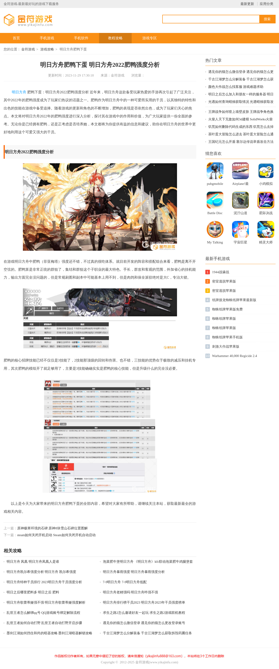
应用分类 (266, 4)
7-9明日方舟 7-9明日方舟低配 (125, 582)
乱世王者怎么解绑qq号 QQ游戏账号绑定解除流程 (43, 612)
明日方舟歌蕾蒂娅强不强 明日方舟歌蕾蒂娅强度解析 (46, 602)
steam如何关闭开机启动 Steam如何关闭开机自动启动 (56, 535)
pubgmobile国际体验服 (215, 185)
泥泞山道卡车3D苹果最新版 (240, 214)
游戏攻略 (47, 49)
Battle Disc (215, 213)
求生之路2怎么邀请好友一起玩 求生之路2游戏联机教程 (144, 612)
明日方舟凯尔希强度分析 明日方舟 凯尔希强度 (41, 572)
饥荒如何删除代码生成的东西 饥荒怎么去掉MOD (241, 127)
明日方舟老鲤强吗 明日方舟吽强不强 (130, 592)
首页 (16, 38)
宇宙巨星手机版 (240, 243)
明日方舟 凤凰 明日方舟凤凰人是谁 (33, 561)
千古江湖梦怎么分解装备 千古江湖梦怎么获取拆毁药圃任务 (147, 633)
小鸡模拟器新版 (266, 185)
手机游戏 (47, 38)
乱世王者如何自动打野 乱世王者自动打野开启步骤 (44, 623)
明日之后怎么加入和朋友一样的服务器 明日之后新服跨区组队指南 (241, 94)
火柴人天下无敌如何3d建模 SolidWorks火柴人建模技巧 (240, 119)
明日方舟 (19, 92)
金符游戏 (28, 49)
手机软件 (81, 38)
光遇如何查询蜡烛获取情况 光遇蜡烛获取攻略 (241, 102)
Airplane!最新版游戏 (240, 185)
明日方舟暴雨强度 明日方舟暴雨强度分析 (134, 572)
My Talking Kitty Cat (215, 243)
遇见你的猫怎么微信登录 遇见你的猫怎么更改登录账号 (144, 623)
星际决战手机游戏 (266, 214)
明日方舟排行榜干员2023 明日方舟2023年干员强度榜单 (144, 602)
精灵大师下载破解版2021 (266, 243)
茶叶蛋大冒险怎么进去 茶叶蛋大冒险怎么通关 (241, 134)
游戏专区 (149, 38)
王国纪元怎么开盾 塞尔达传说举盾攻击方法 (241, 142)
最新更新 (247, 4)
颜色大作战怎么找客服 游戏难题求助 (236, 87)
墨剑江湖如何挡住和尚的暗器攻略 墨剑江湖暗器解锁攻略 (49, 633)
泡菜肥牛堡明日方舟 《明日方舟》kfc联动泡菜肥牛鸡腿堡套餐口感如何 (148, 562)
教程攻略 (115, 38)
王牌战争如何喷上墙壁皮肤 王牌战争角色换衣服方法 (241, 112)
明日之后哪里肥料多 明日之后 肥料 (33, 592)
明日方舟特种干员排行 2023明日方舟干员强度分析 (44, 582)
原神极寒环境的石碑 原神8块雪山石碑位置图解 (52, 528)
